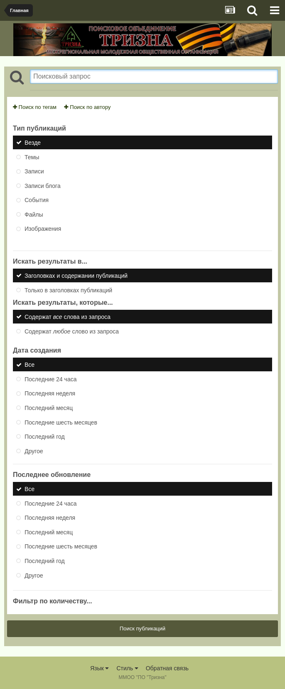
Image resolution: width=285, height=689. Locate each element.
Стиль (127, 668)
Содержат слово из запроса (72, 331)
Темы (32, 156)
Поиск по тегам (35, 107)
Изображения (43, 228)
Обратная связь (167, 668)
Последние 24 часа (51, 378)
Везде (33, 142)
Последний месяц (49, 408)
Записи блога (42, 185)
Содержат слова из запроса (68, 317)
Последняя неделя (50, 393)
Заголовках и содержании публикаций (76, 275)
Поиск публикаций (142, 628)
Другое (34, 450)
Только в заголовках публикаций (68, 289)
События (37, 200)
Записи (34, 171)
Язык (99, 668)
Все (30, 364)
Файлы (34, 214)
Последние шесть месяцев (61, 422)
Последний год (44, 436)
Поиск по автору (87, 107)
